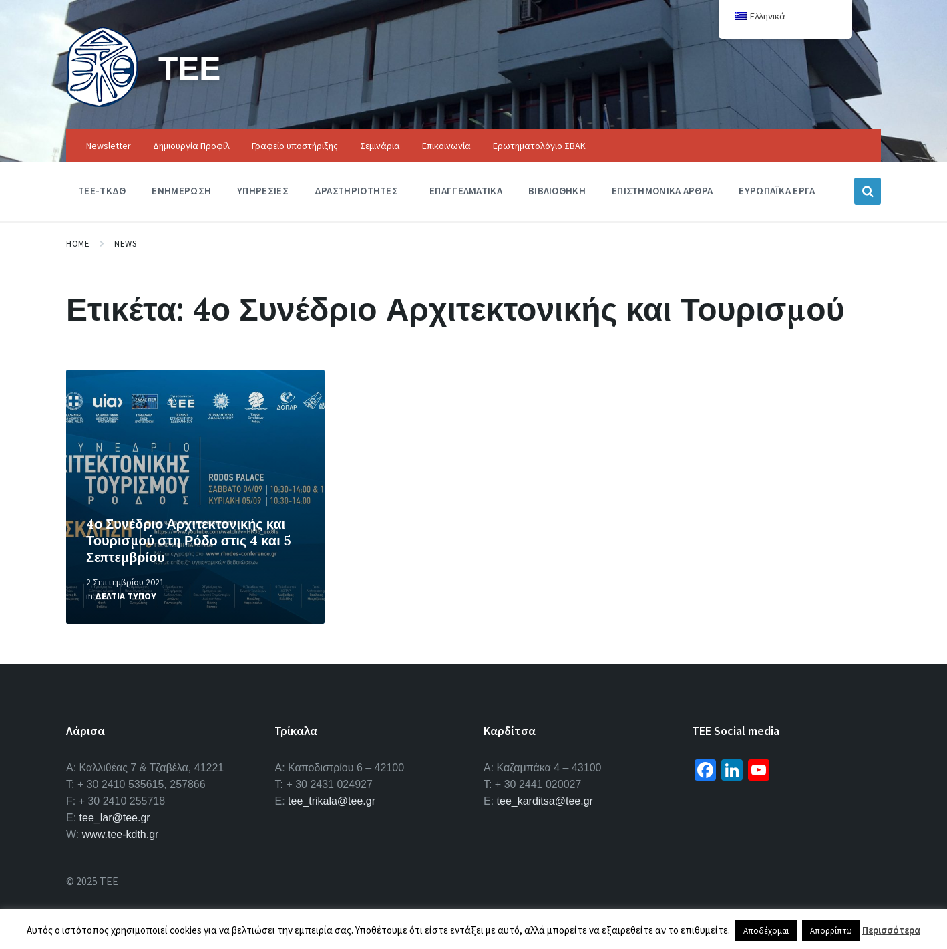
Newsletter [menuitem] (108, 146)
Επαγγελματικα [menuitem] (465, 190)
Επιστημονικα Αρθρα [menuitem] (662, 190)
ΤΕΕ (189, 67)
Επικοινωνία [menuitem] (446, 146)
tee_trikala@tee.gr (331, 801)
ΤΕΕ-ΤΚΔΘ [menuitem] (102, 190)
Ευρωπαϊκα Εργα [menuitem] (777, 190)
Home (77, 243)
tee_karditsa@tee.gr (545, 801)
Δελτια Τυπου (125, 596)
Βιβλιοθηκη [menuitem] (557, 190)
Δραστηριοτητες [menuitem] (356, 190)
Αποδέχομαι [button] (766, 930)
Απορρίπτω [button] (831, 930)
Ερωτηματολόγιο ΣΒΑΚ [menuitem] (539, 146)
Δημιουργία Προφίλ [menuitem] (191, 146)
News (125, 243)
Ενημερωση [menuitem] (181, 190)
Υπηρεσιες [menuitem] (263, 190)
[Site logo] (102, 103)
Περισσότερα (891, 930)
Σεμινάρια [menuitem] (380, 146)
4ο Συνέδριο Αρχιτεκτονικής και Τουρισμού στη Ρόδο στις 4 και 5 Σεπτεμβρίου (188, 540)
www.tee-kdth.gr (120, 834)
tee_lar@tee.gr (114, 817)
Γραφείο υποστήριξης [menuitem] (295, 146)
